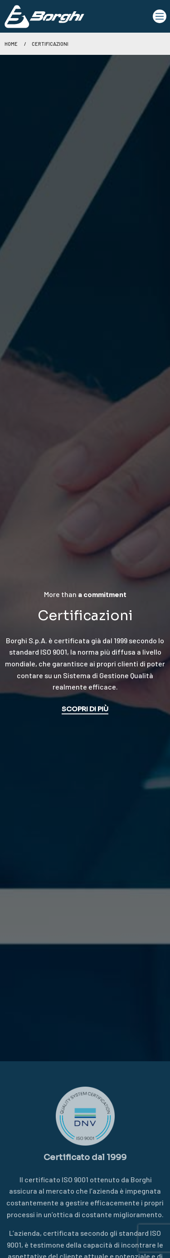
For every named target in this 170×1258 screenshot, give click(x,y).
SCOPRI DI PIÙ (85, 708)
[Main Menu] (159, 16)
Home (11, 44)
